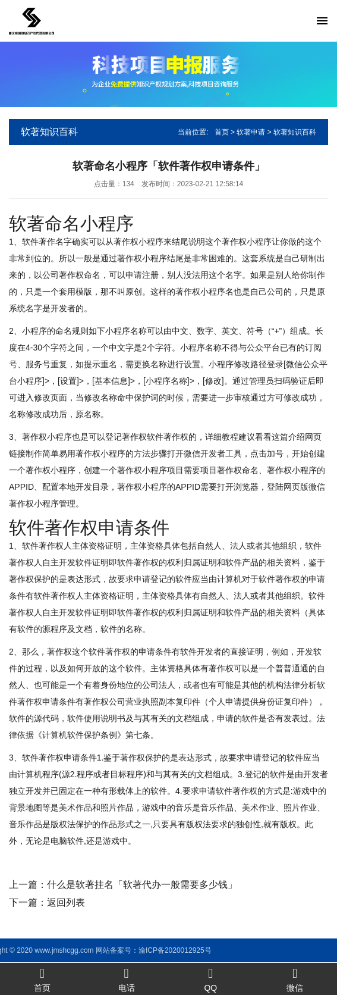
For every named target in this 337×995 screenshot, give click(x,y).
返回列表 (66, 902)
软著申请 (251, 132)
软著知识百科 (294, 132)
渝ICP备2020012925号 (83, 950)
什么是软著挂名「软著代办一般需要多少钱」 (142, 885)
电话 (126, 979)
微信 (295, 979)
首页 (222, 132)
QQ (211, 979)
